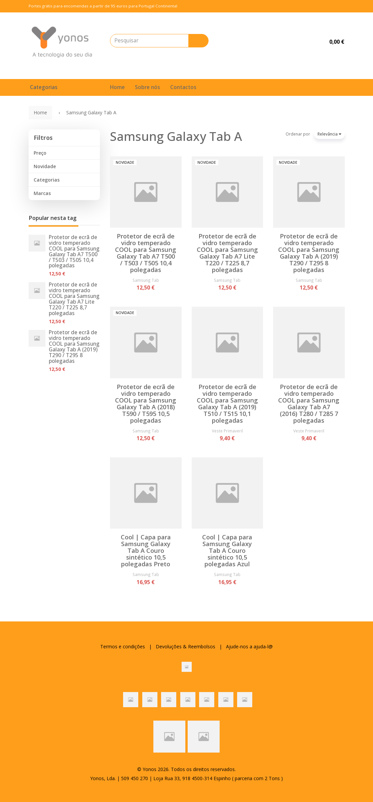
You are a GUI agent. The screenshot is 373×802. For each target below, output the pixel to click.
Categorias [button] (47, 180)
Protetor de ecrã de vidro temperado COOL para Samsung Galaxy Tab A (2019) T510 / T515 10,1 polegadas (227, 403)
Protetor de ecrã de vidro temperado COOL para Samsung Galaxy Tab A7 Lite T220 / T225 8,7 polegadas (74, 299)
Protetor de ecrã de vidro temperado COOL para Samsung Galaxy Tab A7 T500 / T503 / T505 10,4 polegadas (74, 251)
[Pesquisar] (198, 40)
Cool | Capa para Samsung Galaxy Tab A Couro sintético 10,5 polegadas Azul (227, 550)
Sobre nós (147, 87)
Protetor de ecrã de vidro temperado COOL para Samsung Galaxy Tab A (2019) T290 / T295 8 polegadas (74, 347)
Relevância (329, 134)
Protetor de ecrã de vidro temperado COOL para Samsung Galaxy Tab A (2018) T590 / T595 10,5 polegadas (145, 403)
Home (117, 87)
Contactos (183, 87)
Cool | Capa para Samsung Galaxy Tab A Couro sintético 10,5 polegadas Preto (146, 550)
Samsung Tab (146, 280)
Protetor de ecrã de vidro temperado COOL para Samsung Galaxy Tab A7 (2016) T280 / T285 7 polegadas (308, 403)
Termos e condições (122, 646)
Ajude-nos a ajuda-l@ (249, 646)
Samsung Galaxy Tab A (176, 136)
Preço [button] (40, 153)
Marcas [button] (42, 193)
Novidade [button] (45, 166)
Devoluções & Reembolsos (185, 646)
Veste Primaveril (227, 430)
